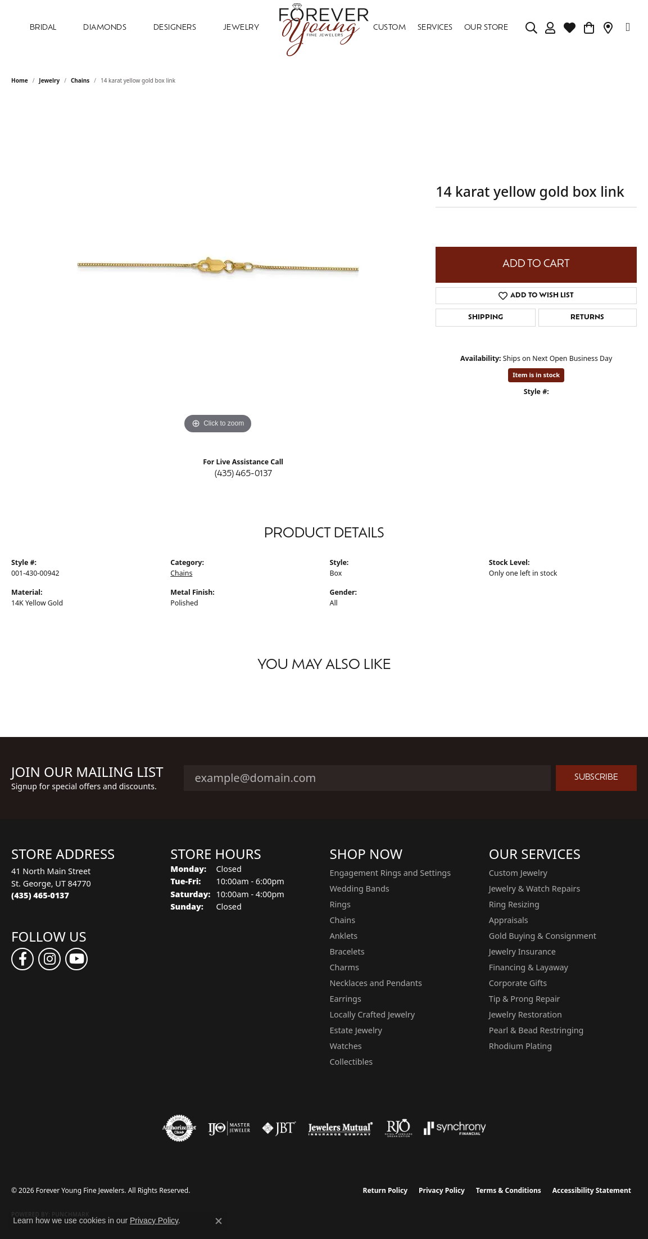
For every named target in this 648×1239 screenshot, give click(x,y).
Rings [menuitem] (340, 904)
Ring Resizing (514, 904)
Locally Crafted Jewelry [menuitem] (372, 1014)
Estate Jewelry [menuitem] (356, 1030)
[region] (218, 268)
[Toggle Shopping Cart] (589, 28)
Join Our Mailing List (87, 772)
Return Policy (385, 1190)
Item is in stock (536, 374)
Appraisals (508, 920)
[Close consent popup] (218, 1221)
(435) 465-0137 (243, 474)
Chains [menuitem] (343, 920)
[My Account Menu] (550, 28)
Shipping (485, 317)
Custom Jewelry (518, 872)
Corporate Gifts (518, 983)
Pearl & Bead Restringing (536, 1030)
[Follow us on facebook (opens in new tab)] (22, 959)
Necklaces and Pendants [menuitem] (376, 983)
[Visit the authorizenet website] (179, 1128)
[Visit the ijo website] (229, 1128)
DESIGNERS (174, 27)
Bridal (43, 27)
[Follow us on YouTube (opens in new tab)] (76, 959)
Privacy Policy (442, 1190)
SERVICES (435, 27)
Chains (80, 80)
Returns (587, 317)
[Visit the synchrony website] (455, 1128)
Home (19, 80)
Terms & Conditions (508, 1190)
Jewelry (241, 27)
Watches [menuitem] (346, 1046)
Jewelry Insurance (522, 951)
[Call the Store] (40, 895)
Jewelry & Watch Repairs (535, 888)
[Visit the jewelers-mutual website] (340, 1128)
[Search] (531, 28)
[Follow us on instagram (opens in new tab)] (49, 959)
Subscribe (596, 778)
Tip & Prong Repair (524, 998)
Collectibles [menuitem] (351, 1061)
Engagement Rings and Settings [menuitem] (390, 872)
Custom (389, 27)
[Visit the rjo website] (398, 1128)
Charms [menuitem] (344, 967)
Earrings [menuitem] (345, 998)
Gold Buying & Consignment (542, 935)
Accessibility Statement (591, 1190)
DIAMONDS (104, 27)
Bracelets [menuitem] (347, 951)
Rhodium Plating (520, 1046)
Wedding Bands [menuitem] (359, 888)
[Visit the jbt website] (279, 1128)
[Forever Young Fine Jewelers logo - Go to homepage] (324, 28)
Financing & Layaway (528, 967)
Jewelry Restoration (525, 1014)
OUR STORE (486, 27)
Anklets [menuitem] (344, 935)
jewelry (49, 80)
